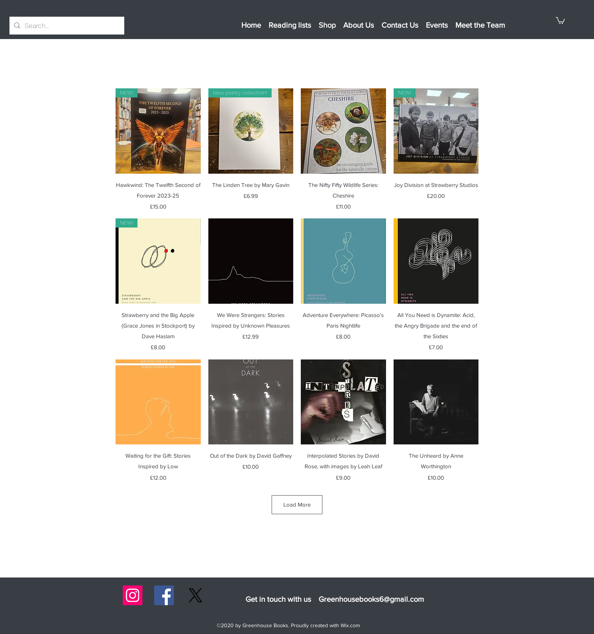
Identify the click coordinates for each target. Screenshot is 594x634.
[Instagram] (132, 595)
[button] (560, 20)
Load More (297, 504)
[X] (195, 595)
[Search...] (66, 26)
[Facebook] (164, 595)
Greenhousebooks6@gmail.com (371, 599)
